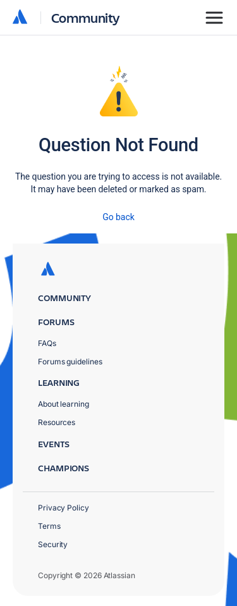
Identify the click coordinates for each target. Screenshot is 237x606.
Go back (118, 217)
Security (53, 544)
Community (85, 17)
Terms (49, 526)
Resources (56, 422)
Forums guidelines (70, 361)
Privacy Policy (63, 507)
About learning (63, 404)
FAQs (47, 343)
